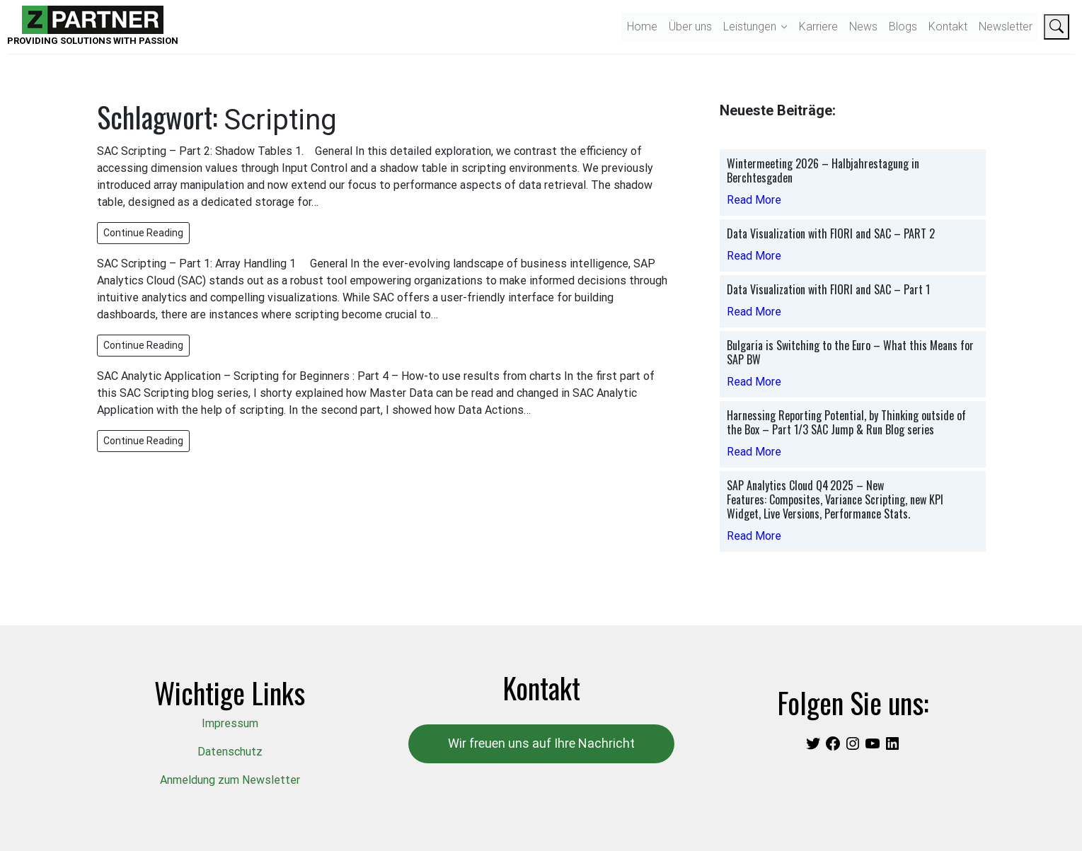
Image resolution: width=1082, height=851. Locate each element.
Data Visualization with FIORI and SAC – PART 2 (831, 233)
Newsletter (1005, 26)
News (863, 26)
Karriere (818, 26)
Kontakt (947, 26)
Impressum (230, 723)
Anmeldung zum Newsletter (230, 780)
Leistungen (749, 26)
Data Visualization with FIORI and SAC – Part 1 (828, 289)
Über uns (690, 26)
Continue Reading (143, 232)
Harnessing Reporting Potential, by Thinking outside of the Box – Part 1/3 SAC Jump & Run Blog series (846, 422)
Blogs (903, 26)
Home (642, 26)
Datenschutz (230, 751)
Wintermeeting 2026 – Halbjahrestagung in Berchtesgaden (823, 170)
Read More (754, 200)
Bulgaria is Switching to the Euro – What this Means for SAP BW (850, 352)
